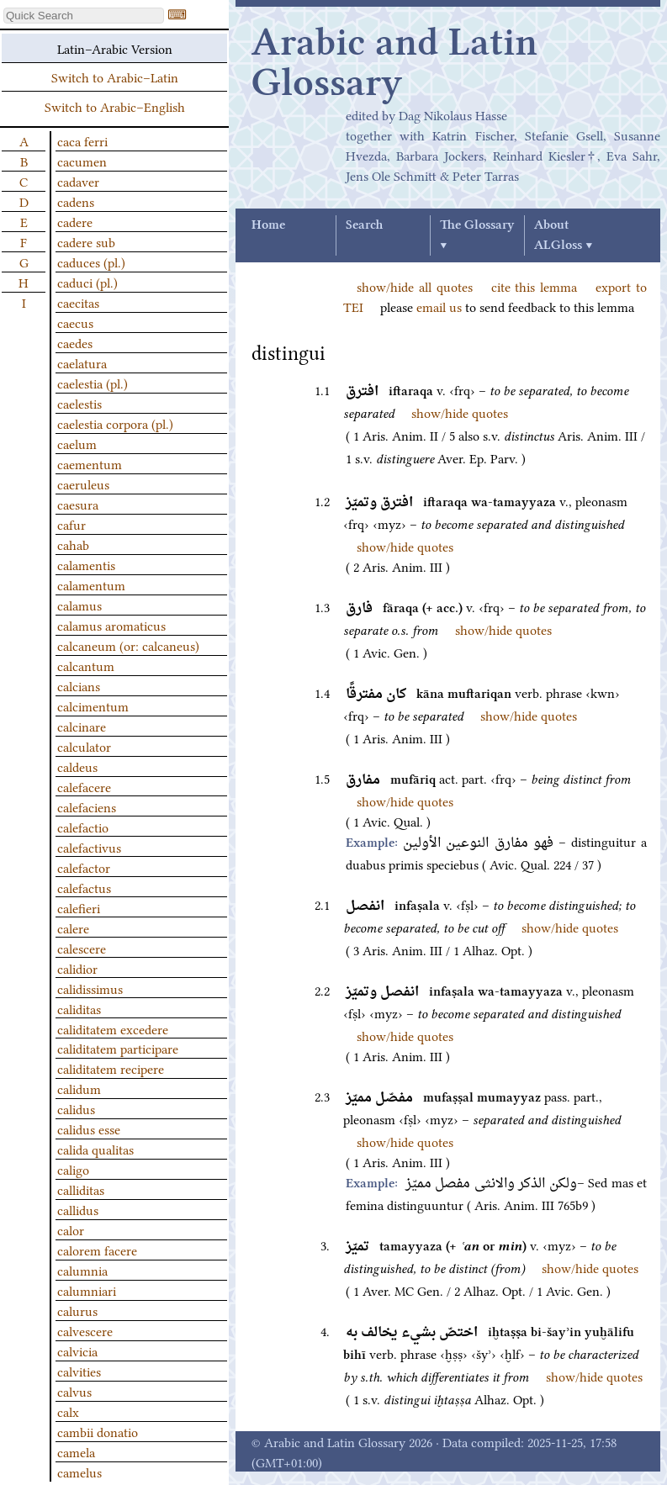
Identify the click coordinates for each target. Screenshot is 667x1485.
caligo (73, 1169)
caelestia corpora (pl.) (115, 423)
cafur (71, 524)
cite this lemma (534, 286)
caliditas (79, 1008)
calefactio (83, 826)
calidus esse (88, 1128)
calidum (79, 1088)
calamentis (86, 564)
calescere (81, 947)
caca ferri (82, 140)
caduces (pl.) (91, 261)
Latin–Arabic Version (114, 48)
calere (73, 927)
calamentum (91, 584)
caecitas (78, 302)
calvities (79, 1370)
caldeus (77, 766)
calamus (79, 604)
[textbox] (83, 16)
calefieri (78, 907)
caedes (75, 342)
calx (68, 1411)
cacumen (82, 160)
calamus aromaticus (111, 625)
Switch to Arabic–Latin (114, 76)
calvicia (77, 1350)
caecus (75, 322)
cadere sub (86, 241)
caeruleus (83, 483)
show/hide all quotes (415, 286)
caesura (77, 503)
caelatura (82, 362)
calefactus (84, 887)
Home (268, 225)
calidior (77, 968)
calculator (84, 746)
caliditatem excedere (112, 1028)
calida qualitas (95, 1148)
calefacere (84, 786)
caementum (89, 463)
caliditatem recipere (110, 1068)
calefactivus (89, 847)
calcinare (81, 725)
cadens (75, 201)
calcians (78, 685)
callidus (77, 1209)
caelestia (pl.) (92, 382)
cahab (73, 544)
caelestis (79, 403)
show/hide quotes (459, 412)
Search (364, 225)
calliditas (80, 1189)
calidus (76, 1108)
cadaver (78, 181)
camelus (79, 1471)
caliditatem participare (117, 1047)
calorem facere (97, 1249)
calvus (74, 1391)
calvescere (85, 1330)
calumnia (82, 1269)
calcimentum (93, 705)
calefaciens (86, 806)
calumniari (86, 1290)
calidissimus (90, 988)
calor (70, 1229)
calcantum (85, 665)
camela (76, 1451)
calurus (77, 1310)
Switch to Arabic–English (115, 106)
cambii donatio (97, 1431)
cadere (75, 221)
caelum (77, 443)
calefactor (83, 867)
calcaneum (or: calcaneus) (128, 645)
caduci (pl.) (87, 281)
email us (439, 306)
